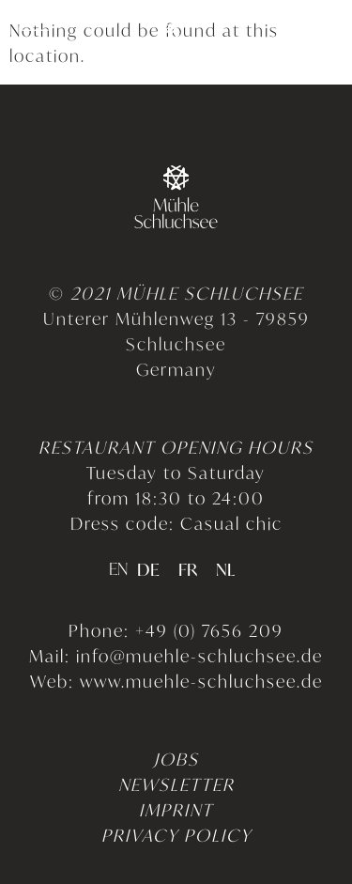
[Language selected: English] (176, 567)
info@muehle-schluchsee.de (199, 655)
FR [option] (187, 571)
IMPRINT (176, 809)
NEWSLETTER (176, 783)
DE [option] (148, 571)
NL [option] (225, 571)
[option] (148, 570)
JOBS (176, 758)
